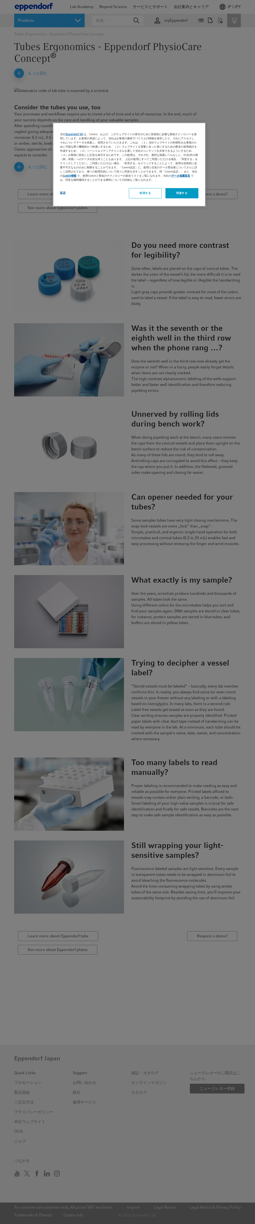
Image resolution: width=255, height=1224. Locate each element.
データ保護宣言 (180, 175)
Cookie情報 (69, 175)
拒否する (145, 193)
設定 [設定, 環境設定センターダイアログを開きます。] (63, 192)
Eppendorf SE (74, 134)
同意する (181, 193)
